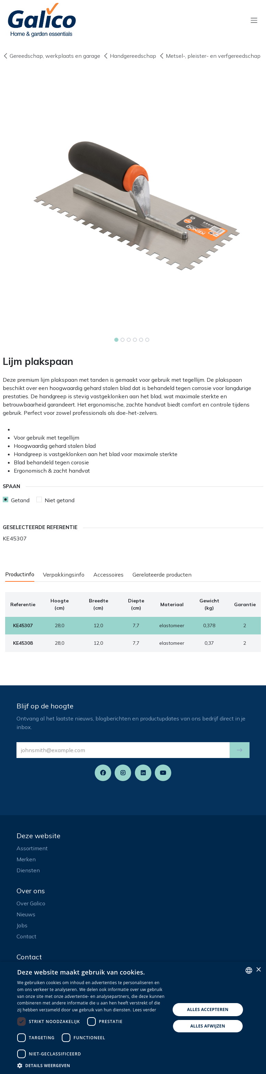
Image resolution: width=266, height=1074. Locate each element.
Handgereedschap (129, 55)
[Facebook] (103, 773)
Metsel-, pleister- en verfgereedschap (210, 55)
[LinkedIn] (143, 773)
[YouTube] (163, 773)
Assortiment (32, 848)
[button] (240, 750)
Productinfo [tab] (19, 574)
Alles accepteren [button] (208, 1009)
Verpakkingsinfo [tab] (63, 574)
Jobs (21, 925)
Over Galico (30, 903)
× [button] (258, 969)
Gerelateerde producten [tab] (162, 574)
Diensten (28, 870)
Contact (26, 936)
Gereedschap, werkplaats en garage (51, 55)
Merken (26, 859)
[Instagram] (123, 773)
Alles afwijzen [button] (207, 1026)
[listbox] (248, 970)
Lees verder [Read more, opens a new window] (145, 1010)
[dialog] (133, 1018)
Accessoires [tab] (108, 574)
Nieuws (25, 914)
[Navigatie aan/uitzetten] (254, 20)
